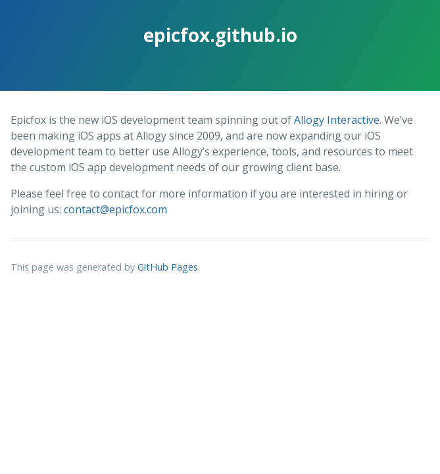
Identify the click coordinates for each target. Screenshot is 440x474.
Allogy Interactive (336, 120)
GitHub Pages (167, 267)
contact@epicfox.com (115, 209)
